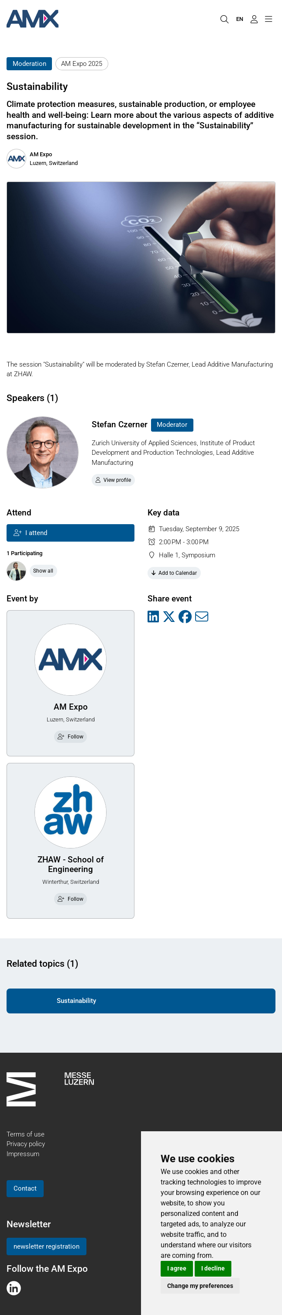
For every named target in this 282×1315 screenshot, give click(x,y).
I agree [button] (176, 1268)
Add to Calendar (174, 573)
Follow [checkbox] (70, 737)
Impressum (23, 1154)
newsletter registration (46, 1246)
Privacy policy (26, 1144)
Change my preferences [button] (200, 1285)
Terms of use (26, 1134)
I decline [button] (213, 1268)
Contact (25, 1188)
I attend (30, 533)
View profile (113, 480)
